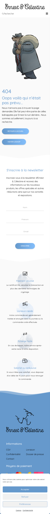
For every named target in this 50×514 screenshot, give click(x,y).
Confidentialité (28, 510)
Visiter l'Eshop (14, 142)
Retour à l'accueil (15, 131)
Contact (10, 458)
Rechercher (8, 13)
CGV (8, 449)
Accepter (25, 489)
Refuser (25, 497)
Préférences (25, 504)
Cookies (18, 510)
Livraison (30, 449)
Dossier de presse (35, 454)
